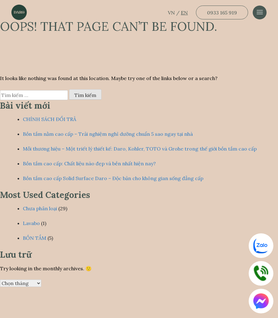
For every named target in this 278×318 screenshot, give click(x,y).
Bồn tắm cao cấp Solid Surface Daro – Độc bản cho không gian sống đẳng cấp (113, 178)
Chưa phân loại (40, 208)
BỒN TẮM (34, 238)
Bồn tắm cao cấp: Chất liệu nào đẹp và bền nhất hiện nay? (89, 163)
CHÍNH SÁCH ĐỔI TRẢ (49, 119)
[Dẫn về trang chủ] (19, 12)
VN (172, 13)
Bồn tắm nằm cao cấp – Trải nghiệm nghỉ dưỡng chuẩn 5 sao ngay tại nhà (108, 134)
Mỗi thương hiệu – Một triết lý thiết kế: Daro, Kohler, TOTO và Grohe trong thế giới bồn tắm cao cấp (140, 149)
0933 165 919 (222, 13)
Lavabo (31, 223)
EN (184, 13)
